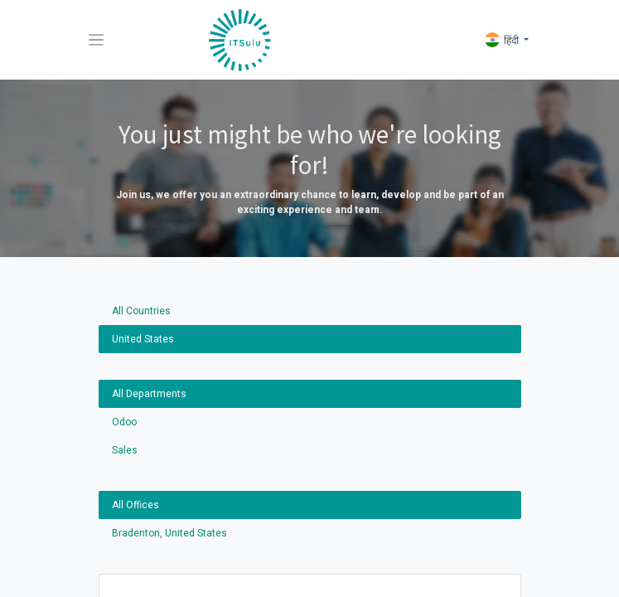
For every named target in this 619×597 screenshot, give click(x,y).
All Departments (149, 393)
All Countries (141, 310)
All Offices (135, 505)
